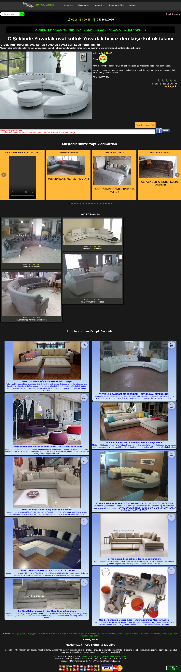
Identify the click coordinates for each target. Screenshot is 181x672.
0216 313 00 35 (79, 19)
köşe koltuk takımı (70, 633)
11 (97, 203)
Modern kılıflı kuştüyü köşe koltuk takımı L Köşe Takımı (134, 442)
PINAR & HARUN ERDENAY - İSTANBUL (22, 153)
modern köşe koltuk (106, 633)
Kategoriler (99, 5)
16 (111, 203)
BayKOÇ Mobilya (44, 4)
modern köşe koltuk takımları (129, 633)
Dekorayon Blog (116, 5)
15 (109, 203)
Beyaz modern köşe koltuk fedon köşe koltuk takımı (134, 559)
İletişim (132, 5)
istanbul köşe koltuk (90, 636)
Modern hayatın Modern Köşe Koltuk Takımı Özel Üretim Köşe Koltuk (47, 446)
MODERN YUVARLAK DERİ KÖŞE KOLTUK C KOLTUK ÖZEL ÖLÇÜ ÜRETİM (134, 503)
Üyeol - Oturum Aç (173, 14)
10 (94, 203)
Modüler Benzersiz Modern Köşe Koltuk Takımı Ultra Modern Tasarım (134, 620)
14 (106, 203)
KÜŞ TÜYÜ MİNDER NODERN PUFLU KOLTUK (114, 174)
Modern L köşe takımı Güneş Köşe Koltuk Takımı (47, 509)
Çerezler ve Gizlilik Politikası (114, 656)
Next (177, 174)
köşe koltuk (56, 633)
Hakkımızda (83, 5)
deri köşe (15, 633)
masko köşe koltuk (169, 633)
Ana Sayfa (69, 5)
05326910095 (103, 19)
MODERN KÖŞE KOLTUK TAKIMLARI (68, 168)
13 (103, 203)
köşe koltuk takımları (88, 633)
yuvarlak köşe (26, 633)
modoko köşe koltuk (151, 633)
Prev (3, 174)
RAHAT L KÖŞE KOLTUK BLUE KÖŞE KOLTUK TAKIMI (47, 570)
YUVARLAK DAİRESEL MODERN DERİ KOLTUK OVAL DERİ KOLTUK (134, 394)
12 (100, 203)
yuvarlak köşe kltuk (41, 633)
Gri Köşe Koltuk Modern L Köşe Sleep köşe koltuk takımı (47, 611)
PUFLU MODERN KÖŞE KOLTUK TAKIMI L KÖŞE (47, 381)
